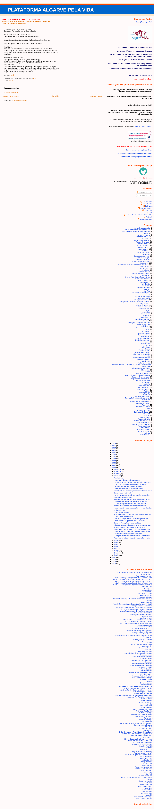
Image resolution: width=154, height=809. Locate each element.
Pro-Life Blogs (147, 763)
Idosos (147, 342)
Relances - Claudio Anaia (143, 769)
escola (147, 310)
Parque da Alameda (143, 380)
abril (116, 549)
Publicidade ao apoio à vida (139, 401)
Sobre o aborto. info (145, 776)
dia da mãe (146, 284)
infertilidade (146, 347)
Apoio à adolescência (141, 240)
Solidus (149, 779)
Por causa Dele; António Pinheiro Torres (138, 755)
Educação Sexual (142, 303)
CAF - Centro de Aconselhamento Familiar (137, 620)
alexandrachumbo (146, 219)
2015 (114, 459)
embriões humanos (143, 307)
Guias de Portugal (146, 679)
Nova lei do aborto (142, 373)
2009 (114, 559)
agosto (116, 540)
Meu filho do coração (145, 713)
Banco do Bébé (147, 616)
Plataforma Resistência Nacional (141, 751)
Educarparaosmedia (145, 651)
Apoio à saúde (143, 249)
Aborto (146, 233)
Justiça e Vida (144, 351)
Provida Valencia (146, 765)
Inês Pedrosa (145, 344)
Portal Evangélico (146, 756)
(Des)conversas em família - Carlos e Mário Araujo (134, 572)
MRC (150, 212)
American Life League (144, 597)
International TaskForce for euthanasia (139, 697)
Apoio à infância (142, 245)
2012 (114, 465)
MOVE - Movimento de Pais (142, 709)
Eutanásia (144, 317)
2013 (114, 463)
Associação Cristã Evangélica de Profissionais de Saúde (132, 604)
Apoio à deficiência (142, 242)
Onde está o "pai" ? (120, 510)
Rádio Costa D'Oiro (145, 770)
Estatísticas (146, 312)
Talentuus (149, 783)
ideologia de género (142, 340)
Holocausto (145, 337)
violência (147, 433)
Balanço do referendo (141, 256)
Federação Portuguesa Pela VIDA (140, 672)
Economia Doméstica (142, 296)
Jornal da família (146, 699)
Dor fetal (147, 291)
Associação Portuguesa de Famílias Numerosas (135, 611)
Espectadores (147, 204)
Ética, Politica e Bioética (144, 798)
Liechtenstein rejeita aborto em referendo (128, 486)
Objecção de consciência (140, 377)
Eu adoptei (148, 662)
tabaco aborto (145, 417)
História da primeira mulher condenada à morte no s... (132, 482)
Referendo (145, 405)
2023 (114, 450)
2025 (114, 446)
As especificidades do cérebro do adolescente (130, 506)
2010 (114, 557)
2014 (114, 461)
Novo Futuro (148, 727)
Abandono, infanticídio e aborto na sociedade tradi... (132, 538)
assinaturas (146, 254)
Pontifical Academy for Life (143, 753)
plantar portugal (144, 393)
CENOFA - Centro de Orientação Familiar (138, 621)
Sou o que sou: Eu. (145, 781)
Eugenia (146, 316)
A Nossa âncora (146, 574)
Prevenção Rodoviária (141, 396)
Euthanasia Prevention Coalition (141, 664)
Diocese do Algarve (145, 648)
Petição (146, 391)
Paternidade (145, 382)
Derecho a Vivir (147, 646)
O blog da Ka (147, 737)
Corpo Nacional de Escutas (142, 639)
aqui (12, 75)
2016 (114, 456)
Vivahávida (148, 795)
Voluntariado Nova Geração (142, 797)
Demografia (144, 282)
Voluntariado (144, 435)
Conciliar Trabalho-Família (140, 273)
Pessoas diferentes (142, 389)
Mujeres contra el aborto (143, 716)
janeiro (116, 555)
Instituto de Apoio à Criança (142, 692)
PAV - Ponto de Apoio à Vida (142, 742)
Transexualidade (144, 426)
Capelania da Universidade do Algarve (139, 630)
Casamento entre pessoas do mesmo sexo (133, 265)
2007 (114, 564)
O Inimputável (147, 730)
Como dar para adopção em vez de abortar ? (129, 521)
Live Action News (146, 706)
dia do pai (145, 286)
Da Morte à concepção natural (141, 644)
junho (116, 544)
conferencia (145, 275)
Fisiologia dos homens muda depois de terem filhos (132, 499)
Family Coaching (146, 669)
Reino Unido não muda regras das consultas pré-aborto (133, 491)
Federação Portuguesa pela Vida (138, 323)
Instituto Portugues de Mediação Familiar (138, 688)
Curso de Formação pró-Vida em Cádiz (20, 31)
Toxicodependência (142, 422)
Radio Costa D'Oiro (142, 403)
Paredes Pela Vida (145, 746)
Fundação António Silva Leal (142, 676)
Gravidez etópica (144, 333)
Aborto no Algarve (144, 235)
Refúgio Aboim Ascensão (143, 767)
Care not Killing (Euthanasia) (142, 632)
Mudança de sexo (144, 363)
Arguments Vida (146, 602)
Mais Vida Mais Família (144, 711)
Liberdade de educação (141, 352)
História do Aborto (144, 335)
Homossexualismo (146, 683)
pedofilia (147, 384)
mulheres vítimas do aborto (140, 368)
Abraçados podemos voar (123, 497)
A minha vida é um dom (144, 576)
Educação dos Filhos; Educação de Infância (134, 301)
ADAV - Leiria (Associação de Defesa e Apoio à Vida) (133, 581)
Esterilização (145, 314)
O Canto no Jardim (145, 728)
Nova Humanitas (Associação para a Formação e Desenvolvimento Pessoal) (135, 724)
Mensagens (142, 192)
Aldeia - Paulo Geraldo (144, 593)
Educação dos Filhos (141, 300)
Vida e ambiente (143, 431)
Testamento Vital (144, 419)
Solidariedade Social (141, 412)
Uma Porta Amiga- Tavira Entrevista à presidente (131, 519)
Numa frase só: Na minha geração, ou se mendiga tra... (133, 508)
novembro (118, 471)
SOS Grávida (147, 772)
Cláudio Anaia (147, 201)
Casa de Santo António (144, 634)
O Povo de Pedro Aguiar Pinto (141, 735)
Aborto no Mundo (142, 237)
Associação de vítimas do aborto (141, 614)
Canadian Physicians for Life (142, 629)
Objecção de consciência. (140, 379)
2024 (114, 448)
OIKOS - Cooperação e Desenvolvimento (138, 739)
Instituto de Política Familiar (142, 693)
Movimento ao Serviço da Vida (141, 714)
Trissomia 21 (144, 428)
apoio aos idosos (143, 252)
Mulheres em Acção (145, 720)
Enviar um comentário (11, 92)
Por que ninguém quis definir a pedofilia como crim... (132, 495)
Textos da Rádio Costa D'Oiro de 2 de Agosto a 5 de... (132, 531)
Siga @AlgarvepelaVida (144, 22)
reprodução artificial (143, 407)
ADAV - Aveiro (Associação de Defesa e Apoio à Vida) (133, 578)
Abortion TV (148, 588)
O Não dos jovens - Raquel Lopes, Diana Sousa (135, 732)
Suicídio (146, 415)
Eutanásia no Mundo (142, 319)
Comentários (142, 195)
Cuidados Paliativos (142, 279)
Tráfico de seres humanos (141, 424)
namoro (147, 372)
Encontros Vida (144, 308)
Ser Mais (149, 774)
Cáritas (149, 643)
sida (148, 408)
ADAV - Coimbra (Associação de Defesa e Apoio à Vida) (132, 579)
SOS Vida (146, 414)
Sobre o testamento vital (122, 493)
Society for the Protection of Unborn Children (136, 777)
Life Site (149, 704)
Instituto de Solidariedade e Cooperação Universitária (133, 695)
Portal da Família (146, 760)
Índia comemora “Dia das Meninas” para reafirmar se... (133, 514)
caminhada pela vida (143, 259)
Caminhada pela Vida (144, 627)
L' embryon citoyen (145, 702)
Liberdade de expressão (141, 354)
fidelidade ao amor (142, 328)
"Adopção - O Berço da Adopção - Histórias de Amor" (132, 529)
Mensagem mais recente (10, 96)
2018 (114, 452)
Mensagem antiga (96, 96)
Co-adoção (145, 270)
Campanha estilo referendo (140, 261)
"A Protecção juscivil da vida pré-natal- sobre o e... (131, 504)
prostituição (146, 400)
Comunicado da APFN (121, 512)
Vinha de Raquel (146, 793)
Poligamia (146, 394)
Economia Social (144, 298)
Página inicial (54, 96)
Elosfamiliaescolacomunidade (142, 657)
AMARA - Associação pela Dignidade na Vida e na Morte (132, 585)
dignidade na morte (143, 287)
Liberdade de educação (142, 228)
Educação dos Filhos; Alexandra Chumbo (138, 653)
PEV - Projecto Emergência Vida (141, 744)
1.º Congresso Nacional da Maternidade (136, 231)
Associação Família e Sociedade (141, 606)
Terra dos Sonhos (146, 784)
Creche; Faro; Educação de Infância (137, 277)
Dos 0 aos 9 (148, 650)
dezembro (118, 469)
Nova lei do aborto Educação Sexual (137, 230)
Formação (11, 80)
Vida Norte (148, 788)
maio (116, 546)
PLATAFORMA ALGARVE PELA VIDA (51, 10)
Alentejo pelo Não (146, 595)
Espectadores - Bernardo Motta (141, 660)
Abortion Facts (147, 586)
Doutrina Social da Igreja (140, 293)
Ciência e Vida (144, 266)
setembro (117, 476)
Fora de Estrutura (146, 674)
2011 (114, 467)
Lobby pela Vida (146, 707)
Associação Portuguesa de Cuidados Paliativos (135, 609)
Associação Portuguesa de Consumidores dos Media (133, 607)
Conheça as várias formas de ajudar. (14, 23)
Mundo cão (145, 370)
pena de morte (144, 386)
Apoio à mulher (143, 247)
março (116, 551)
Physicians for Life (146, 749)
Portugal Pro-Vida (146, 762)
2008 (114, 561)
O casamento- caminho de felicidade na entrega (130, 501)
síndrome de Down (143, 410)
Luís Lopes (148, 210)
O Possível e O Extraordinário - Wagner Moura (136, 734)
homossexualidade (142, 338)
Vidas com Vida (146, 791)
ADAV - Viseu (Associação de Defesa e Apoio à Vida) (133, 583)
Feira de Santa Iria (143, 324)
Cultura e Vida (143, 280)
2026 (114, 444)
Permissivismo (143, 387)
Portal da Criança (146, 758)
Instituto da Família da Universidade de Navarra (135, 690)
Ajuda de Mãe (147, 592)
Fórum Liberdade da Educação (141, 678)
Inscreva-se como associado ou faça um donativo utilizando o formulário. (26, 21)
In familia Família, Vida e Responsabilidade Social (134, 686)
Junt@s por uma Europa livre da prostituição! (129, 527)
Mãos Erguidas (147, 721)
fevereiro (117, 553)
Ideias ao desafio (146, 685)
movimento (146, 361)
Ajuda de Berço (147, 590)
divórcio (146, 289)
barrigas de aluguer (143, 258)
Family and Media (146, 671)
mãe (148, 356)
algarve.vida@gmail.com (143, 126)
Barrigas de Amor (146, 618)
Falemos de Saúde (145, 667)
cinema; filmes (144, 268)
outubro (117, 474)
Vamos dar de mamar (144, 786)
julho (116, 542)
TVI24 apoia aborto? (143, 429)
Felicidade (144, 326)
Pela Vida (149, 748)
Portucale (149, 217)
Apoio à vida (144, 251)
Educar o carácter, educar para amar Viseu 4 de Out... (132, 525)
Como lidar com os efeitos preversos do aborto (130, 484)
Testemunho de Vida (141, 421)
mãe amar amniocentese (141, 358)
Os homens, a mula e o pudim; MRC (139, 741)
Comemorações (144, 272)
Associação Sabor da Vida (143, 613)
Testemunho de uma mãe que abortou (127, 480)
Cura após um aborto (145, 641)
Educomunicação (146, 655)
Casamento (144, 263)
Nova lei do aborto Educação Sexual (137, 375)
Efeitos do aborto (142, 305)
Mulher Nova (147, 718)
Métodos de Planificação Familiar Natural (128, 534)
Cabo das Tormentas (145, 625)
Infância (147, 345)
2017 (114, 454)
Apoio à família (143, 244)
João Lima (148, 206)
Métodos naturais (143, 359)
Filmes (147, 330)
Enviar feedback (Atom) (21, 100)
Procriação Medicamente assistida (137, 398)
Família (145, 321)
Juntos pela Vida (144, 349)
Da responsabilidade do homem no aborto (128, 489)
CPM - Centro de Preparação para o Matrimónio (135, 623)
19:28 (34, 78)
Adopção (145, 238)
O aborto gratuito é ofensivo (123, 516)
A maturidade (118, 478)
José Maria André (146, 208)
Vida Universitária (146, 790)
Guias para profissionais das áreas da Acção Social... (132, 536)
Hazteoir (149, 681)
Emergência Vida (146, 658)
